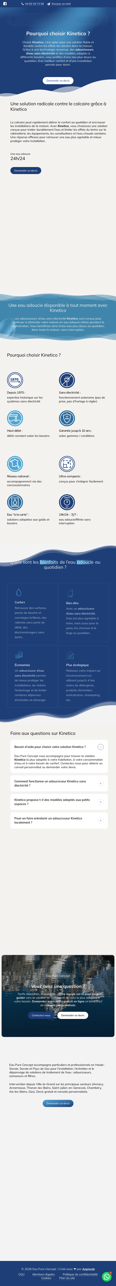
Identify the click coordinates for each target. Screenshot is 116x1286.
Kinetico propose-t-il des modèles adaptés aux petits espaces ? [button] (59, 802)
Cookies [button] (46, 1278)
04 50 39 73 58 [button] (34, 3)
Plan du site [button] (67, 1278)
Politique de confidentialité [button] (80, 1274)
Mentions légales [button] (43, 1274)
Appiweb (88, 1269)
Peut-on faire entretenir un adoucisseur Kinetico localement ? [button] (59, 820)
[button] (103, 19)
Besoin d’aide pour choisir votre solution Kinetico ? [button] (59, 747)
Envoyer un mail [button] (61, 3)
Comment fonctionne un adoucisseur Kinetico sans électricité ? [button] (59, 783)
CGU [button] (21, 1274)
